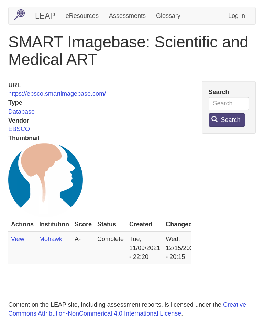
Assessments (127, 15)
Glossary (168, 15)
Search (219, 92)
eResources (82, 15)
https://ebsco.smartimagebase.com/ (57, 93)
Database (21, 111)
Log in (236, 15)
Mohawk (50, 239)
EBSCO (19, 129)
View (17, 239)
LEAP (45, 15)
